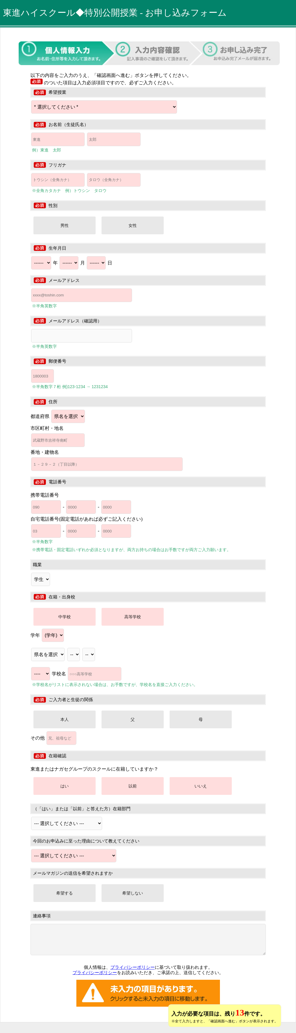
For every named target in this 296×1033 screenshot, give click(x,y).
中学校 (64, 616)
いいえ (200, 786)
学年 (47, 635)
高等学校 (132, 616)
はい (64, 786)
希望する (64, 893)
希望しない (132, 893)
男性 (64, 225)
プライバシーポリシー (132, 967)
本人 (64, 719)
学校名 (86, 673)
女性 (132, 225)
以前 (132, 786)
